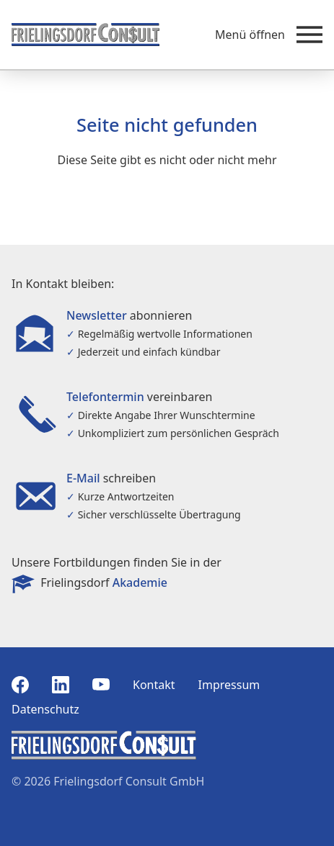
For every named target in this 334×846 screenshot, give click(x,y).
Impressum (229, 685)
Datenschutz (45, 709)
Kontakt (154, 685)
